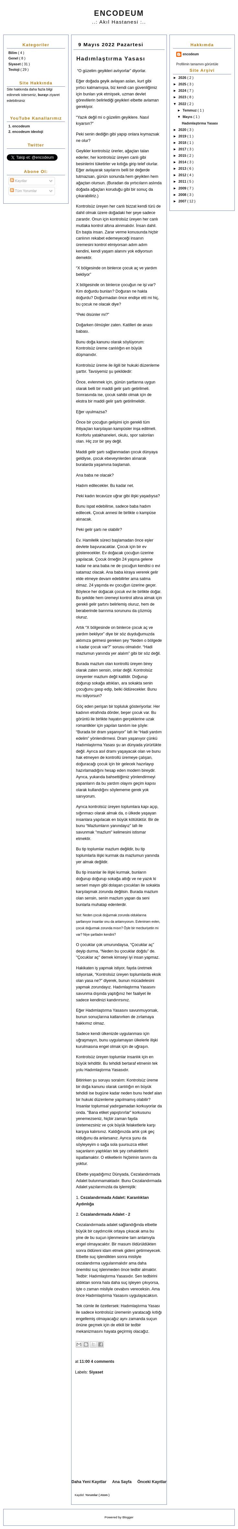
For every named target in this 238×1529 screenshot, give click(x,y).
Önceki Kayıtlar (152, 1482)
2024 (182, 90)
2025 (182, 84)
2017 (182, 149)
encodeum (191, 54)
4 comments (103, 1361)
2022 (182, 104)
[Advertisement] (126, 1428)
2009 (182, 188)
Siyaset (15, 64)
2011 (182, 181)
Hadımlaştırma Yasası (200, 123)
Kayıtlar (18, 181)
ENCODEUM (119, 13)
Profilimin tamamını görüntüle (197, 64)
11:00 (85, 1361)
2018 (182, 143)
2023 (182, 97)
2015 (182, 155)
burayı (43, 95)
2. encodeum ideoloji (25, 132)
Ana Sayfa (122, 1482)
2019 (182, 136)
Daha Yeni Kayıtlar (88, 1482)
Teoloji (14, 69)
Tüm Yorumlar (23, 191)
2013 (182, 168)
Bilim (13, 53)
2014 (182, 162)
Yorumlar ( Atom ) (97, 1495)
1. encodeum (19, 126)
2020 (182, 130)
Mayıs (188, 117)
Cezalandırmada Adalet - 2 (105, 1214)
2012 (182, 175)
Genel (13, 58)
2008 (182, 195)
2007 (182, 201)
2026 (182, 78)
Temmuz (190, 110)
